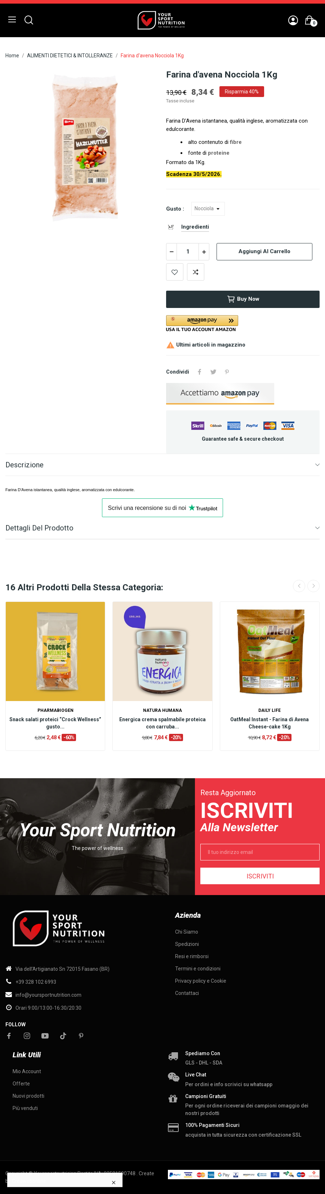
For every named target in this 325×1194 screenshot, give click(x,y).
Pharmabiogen (55, 710)
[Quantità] (188, 251)
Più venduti (25, 1108)
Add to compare (195, 272)
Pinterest (227, 371)
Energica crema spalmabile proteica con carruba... (162, 723)
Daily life (269, 710)
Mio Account (27, 1071)
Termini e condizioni (198, 968)
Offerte (21, 1084)
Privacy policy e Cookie (200, 981)
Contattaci (187, 993)
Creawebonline (29, 1181)
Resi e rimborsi (192, 956)
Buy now (243, 299)
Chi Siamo (186, 932)
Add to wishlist (174, 272)
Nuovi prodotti (28, 1096)
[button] (243, 323)
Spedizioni (187, 944)
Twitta (213, 371)
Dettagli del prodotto (39, 528)
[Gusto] (208, 209)
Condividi (199, 371)
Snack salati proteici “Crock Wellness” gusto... (55, 723)
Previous (299, 586)
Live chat (195, 1075)
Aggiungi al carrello (264, 251)
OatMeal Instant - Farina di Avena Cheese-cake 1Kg (269, 723)
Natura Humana (162, 710)
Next (313, 586)
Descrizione (24, 465)
